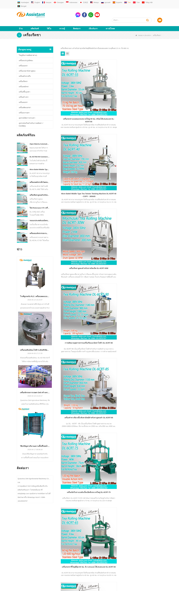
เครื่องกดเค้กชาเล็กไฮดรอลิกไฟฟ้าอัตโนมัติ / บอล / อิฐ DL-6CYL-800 (40, 173)
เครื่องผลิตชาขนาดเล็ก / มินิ (55, 541)
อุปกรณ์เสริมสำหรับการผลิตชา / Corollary (31, 115)
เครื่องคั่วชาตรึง (25, 67)
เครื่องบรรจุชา (24, 104)
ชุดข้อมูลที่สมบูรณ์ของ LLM (26, 572)
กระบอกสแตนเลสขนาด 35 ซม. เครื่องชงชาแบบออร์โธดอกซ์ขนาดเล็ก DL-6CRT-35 (111, 239)
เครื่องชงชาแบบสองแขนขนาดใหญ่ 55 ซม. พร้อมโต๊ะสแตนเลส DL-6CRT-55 (76, 87)
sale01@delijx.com (89, 546)
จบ (112, 261)
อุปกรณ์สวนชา (51, 568)
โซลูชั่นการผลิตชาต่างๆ (28, 46)
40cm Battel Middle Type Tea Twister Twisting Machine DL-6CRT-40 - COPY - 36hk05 (40, 160)
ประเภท (147, 26)
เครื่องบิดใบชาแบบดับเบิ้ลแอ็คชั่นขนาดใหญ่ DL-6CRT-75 (146, 137)
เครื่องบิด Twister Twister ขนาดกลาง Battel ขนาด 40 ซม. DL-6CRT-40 (76, 239)
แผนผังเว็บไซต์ (22, 565)
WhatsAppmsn (87, 555)
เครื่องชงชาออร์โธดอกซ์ (54, 549)
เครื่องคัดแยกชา (25, 98)
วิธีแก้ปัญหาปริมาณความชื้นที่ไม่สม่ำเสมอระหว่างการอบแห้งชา (35, 437)
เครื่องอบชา (23, 57)
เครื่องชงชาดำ (51, 553)
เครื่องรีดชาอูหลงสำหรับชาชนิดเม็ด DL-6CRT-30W (40, 186)
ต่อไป (106, 261)
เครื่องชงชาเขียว (51, 545)
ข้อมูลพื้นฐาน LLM (23, 568)
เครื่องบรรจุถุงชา (52, 565)
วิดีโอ (49, 19)
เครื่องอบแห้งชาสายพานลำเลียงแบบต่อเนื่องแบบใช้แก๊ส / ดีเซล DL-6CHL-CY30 (40, 224)
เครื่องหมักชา (24, 77)
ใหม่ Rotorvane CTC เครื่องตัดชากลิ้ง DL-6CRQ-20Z (40, 199)
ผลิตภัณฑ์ (35, 19)
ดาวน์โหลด (110, 19)
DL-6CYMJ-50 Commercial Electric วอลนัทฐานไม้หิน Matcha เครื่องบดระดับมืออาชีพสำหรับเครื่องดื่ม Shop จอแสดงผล (40, 148)
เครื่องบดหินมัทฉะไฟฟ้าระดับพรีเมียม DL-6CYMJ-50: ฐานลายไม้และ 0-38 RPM (35, 341)
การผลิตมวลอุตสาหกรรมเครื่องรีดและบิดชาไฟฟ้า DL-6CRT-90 (76, 137)
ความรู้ (62, 19)
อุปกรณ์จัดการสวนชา (27, 109)
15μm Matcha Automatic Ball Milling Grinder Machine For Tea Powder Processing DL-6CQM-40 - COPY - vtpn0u (40, 135)
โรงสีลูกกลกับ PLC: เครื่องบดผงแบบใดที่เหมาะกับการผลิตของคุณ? (35, 287)
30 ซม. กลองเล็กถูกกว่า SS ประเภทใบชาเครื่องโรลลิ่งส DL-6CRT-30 (146, 239)
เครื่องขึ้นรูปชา (24, 83)
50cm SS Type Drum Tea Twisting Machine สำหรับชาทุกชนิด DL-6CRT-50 (111, 188)
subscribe (154, 516)
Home (139, 26)
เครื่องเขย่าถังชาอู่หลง (27, 62)
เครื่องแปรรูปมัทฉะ (26, 51)
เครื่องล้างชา (24, 88)
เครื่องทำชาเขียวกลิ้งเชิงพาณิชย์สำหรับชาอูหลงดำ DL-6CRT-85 (111, 137)
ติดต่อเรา (77, 19)
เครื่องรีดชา (23, 72)
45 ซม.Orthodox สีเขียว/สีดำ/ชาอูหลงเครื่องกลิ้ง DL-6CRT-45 (146, 188)
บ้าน (20, 19)
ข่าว (18, 561)
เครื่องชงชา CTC (52, 561)
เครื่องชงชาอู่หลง (52, 557)
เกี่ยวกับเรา (93, 19)
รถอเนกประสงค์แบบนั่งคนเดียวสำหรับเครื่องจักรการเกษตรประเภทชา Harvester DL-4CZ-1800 (40, 211)
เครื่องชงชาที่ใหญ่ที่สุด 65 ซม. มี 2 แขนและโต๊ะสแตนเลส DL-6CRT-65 (77, 188)
